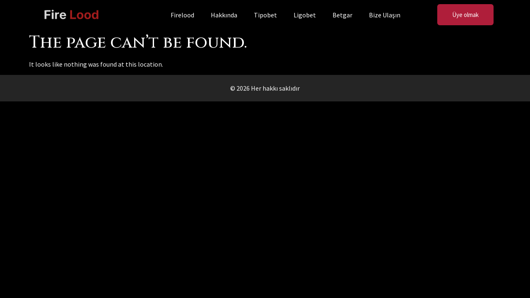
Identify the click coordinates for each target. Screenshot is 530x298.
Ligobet (305, 15)
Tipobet (265, 15)
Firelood (182, 15)
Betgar (342, 15)
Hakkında (224, 15)
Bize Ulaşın (384, 15)
